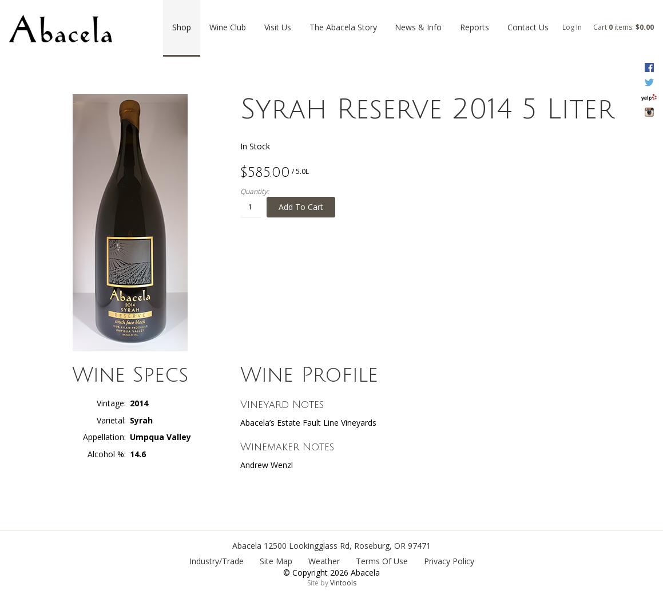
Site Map (276, 561)
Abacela (246, 545)
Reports (474, 27)
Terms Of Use (382, 561)
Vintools (343, 583)
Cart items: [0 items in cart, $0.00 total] (623, 27)
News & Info (418, 27)
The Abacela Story (343, 27)
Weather (324, 561)
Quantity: (254, 191)
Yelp (649, 97)
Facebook (649, 67)
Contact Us (528, 27)
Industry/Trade (216, 561)
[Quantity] (250, 207)
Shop (181, 27)
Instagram (649, 112)
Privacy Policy (449, 561)
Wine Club (227, 27)
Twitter (649, 82)
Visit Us (277, 27)
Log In (572, 27)
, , (347, 545)
